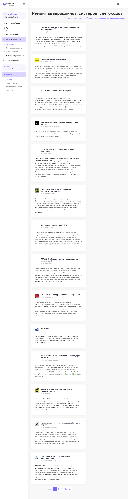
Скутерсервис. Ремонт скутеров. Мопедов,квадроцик (56, 190)
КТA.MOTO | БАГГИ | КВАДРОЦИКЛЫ (57, 91)
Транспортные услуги (14, 48)
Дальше (68, 489)
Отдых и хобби (14, 34)
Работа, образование (14, 56)
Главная (9, 79)
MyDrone (45, 329)
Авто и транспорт (14, 39)
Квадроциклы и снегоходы (53, 59)
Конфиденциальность (14, 86)
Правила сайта (11, 83)
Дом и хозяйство (14, 23)
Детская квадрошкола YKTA (54, 225)
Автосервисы (11, 44)
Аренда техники (12, 51)
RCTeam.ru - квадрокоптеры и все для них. (61, 295)
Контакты (9, 90)
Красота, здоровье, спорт (14, 29)
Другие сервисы (11, 60)
